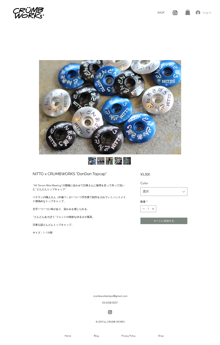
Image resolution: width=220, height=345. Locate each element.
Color (144, 183)
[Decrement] (143, 209)
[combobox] (163, 191)
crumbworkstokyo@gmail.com (110, 296)
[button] (187, 12)
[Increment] (153, 209)
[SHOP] (161, 12)
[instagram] (175, 13)
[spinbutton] (148, 209)
